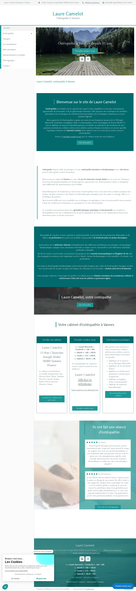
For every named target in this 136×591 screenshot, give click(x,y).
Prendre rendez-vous (123, 586)
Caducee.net (89, 589)
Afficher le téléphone (92, 3)
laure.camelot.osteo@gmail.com (84, 390)
